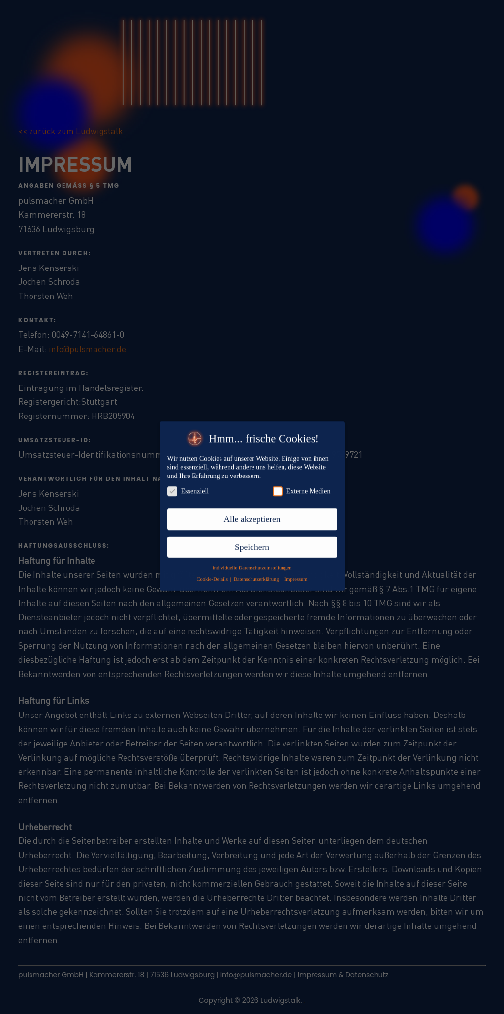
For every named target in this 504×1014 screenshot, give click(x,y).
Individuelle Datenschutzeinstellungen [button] (251, 558)
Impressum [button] (296, 569)
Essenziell (188, 482)
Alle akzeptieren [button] (251, 510)
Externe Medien (302, 482)
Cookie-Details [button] (212, 569)
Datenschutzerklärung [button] (256, 569)
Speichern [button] (252, 537)
